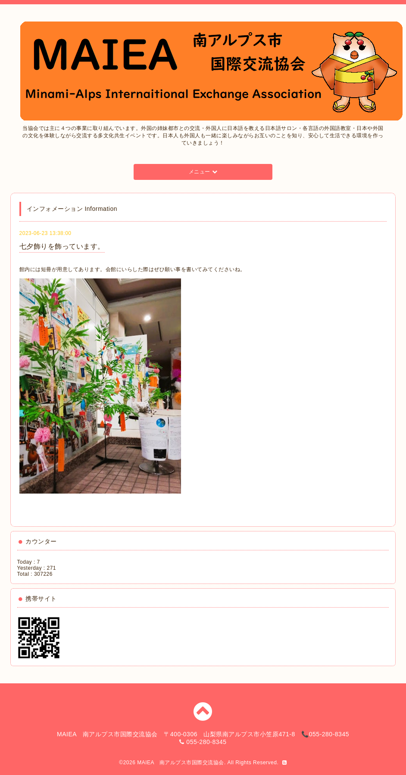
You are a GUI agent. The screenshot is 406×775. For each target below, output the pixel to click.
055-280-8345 (206, 741)
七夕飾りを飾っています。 (62, 246)
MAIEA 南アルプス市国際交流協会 (180, 763)
